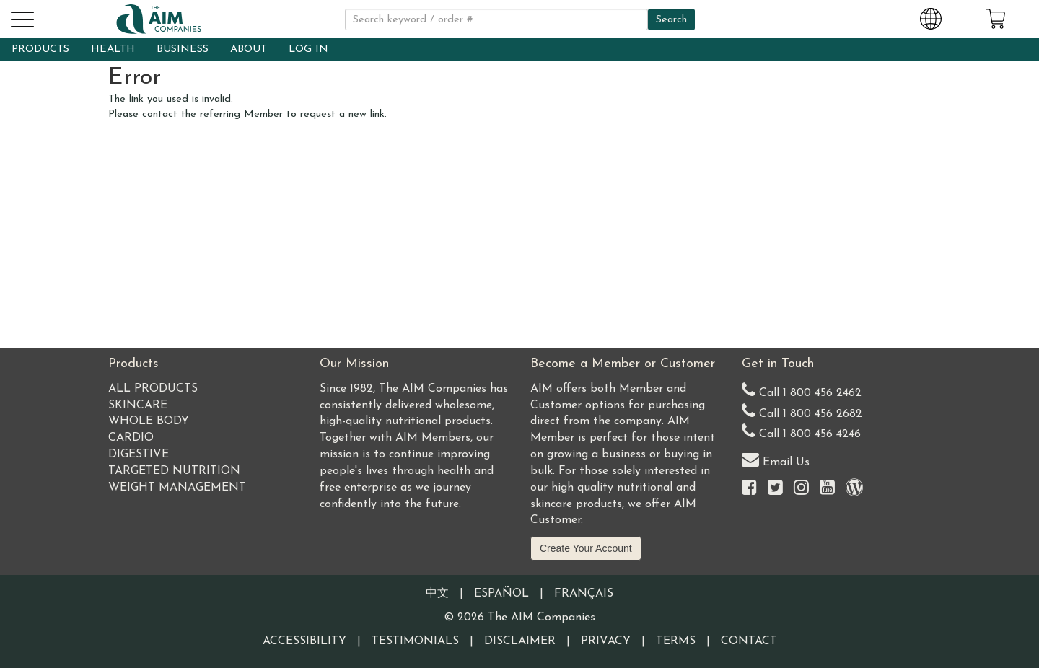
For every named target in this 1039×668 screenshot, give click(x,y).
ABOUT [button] (248, 49)
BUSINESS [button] (183, 49)
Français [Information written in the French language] (583, 593)
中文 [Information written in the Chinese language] (437, 593)
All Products (153, 389)
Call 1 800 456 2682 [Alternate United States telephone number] (802, 411)
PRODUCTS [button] (40, 49)
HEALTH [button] (113, 49)
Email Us (776, 459)
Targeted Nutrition (174, 471)
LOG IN (308, 49)
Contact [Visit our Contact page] (749, 641)
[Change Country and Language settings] (931, 17)
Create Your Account (586, 548)
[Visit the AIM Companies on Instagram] (801, 488)
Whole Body (148, 421)
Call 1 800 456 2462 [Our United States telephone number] (802, 390)
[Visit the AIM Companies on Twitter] (775, 488)
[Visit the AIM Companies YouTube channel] (827, 488)
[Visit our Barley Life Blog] (854, 488)
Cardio (131, 438)
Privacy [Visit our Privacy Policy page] (606, 641)
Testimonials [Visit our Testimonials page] (415, 641)
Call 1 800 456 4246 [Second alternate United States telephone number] (801, 431)
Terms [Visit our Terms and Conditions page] (676, 641)
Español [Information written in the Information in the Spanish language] (501, 593)
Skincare (137, 405)
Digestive (138, 454)
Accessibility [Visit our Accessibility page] (304, 641)
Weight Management (177, 487)
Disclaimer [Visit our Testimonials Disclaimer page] (520, 641)
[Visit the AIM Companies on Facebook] (749, 488)
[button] (21, 17)
